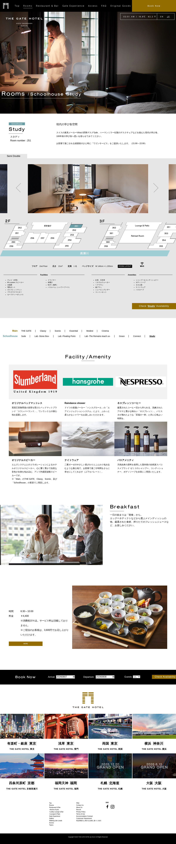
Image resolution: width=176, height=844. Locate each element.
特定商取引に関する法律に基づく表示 (88, 820)
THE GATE (26, 331)
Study (152, 336)
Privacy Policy (80, 812)
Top (50, 803)
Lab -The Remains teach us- (97, 336)
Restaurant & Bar (55, 807)
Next (155, 187)
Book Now (154, 6)
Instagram (112, 807)
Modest (89, 331)
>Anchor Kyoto (54, 809)
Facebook (107, 806)
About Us (79, 807)
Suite (23, 336)
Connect (137, 336)
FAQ (77, 803)
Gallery (51, 818)
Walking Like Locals (55, 820)
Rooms (51, 805)
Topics (51, 825)
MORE (25, 643)
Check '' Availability (154, 306)
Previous (18, 187)
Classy (43, 331)
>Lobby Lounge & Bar (56, 812)
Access (51, 823)
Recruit (78, 809)
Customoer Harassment (84, 818)
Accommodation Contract (84, 816)
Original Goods (120, 6)
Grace (122, 336)
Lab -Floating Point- (67, 336)
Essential (74, 331)
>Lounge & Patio (54, 814)
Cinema (105, 331)
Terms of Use (80, 814)
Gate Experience (54, 816)
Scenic (58, 331)
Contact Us (79, 805)
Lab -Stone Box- (42, 336)
